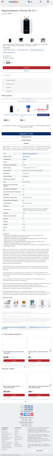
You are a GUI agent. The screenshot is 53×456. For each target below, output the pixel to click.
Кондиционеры (5, 436)
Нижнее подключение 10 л (9, 49)
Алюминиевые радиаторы (7, 442)
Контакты (16, 431)
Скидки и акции (18, 436)
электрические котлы (42, 304)
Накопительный (26, 156)
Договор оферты (18, 444)
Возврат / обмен (18, 439)
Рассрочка (26, 70)
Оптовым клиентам (19, 446)
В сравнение (8, 75)
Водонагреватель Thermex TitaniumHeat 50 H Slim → (40, 327)
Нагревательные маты (6, 445)
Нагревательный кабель (7, 447)
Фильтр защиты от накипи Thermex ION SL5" (28, 115)
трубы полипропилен (7, 303)
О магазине (17, 429)
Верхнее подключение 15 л (10, 52)
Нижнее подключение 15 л (23, 49)
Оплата (16, 434)
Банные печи (4, 449)
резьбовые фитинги (23, 303)
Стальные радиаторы (6, 444)
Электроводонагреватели (7, 437)
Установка (17, 442)
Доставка (16, 432)
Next (50, 350)
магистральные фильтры (32, 304)
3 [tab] (28, 367)
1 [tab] (24, 367)
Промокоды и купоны (19, 437)
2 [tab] (26, 367)
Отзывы (16, 441)
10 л (23, 162)
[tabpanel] (14, 351)
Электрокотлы (5, 432)
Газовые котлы (5, 431)
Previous (3, 350)
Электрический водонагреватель (29, 153)
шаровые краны (15, 304)
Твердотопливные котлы (7, 434)
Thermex (12, 57)
